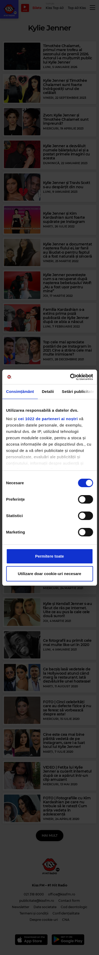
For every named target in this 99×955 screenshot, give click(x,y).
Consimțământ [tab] (20, 391)
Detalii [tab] (48, 391)
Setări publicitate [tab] (78, 391)
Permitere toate (49, 556)
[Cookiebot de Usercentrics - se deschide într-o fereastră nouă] (70, 377)
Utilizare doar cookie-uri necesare (49, 573)
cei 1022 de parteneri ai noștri (48, 418)
